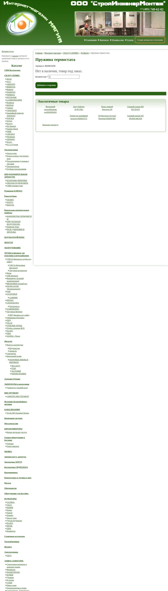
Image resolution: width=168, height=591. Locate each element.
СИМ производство (15, 186)
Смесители (11, 353)
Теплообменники (11, 541)
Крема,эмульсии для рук (17, 432)
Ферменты (11, 569)
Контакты (104, 40)
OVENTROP (12, 294)
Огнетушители (13, 446)
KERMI (10, 507)
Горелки (10, 444)
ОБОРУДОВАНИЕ (12, 248)
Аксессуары (12, 153)
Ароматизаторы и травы (16, 588)
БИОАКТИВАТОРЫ (13, 429)
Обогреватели (10, 488)
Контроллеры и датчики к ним (17, 478)
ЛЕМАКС (11, 139)
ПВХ (9, 333)
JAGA (9, 505)
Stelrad (9, 513)
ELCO (9, 142)
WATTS (10, 202)
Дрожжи (10, 577)
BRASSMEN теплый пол (17, 283)
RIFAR (9, 526)
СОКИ (9, 583)
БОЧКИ (10, 575)
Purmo (9, 510)
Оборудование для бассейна (16, 493)
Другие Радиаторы (14, 520)
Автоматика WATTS (13, 462)
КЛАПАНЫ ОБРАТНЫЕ (17, 180)
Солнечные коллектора (14, 536)
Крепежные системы (13, 418)
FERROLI (11, 95)
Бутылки (10, 580)
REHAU (10, 300)
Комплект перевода (50, 125)
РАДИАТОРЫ (10, 499)
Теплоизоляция (11, 150)
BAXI (9, 79)
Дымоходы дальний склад (17, 388)
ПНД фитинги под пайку (19, 315)
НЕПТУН (8, 242)
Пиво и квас (12, 585)
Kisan (9, 273)
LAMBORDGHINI (14, 100)
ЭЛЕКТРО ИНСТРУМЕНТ (18, 396)
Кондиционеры (11, 472)
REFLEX (10, 205)
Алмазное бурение (12, 379)
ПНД (9, 320)
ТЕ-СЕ (9, 323)
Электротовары (11, 552)
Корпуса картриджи (15, 345)
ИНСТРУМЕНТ (11, 393)
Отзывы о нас (118, 40)
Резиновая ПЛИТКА (13, 191)
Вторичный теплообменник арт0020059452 (50, 109)
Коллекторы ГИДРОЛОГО (16, 467)
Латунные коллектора (18, 270)
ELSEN (10, 331)
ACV (9, 81)
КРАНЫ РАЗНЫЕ (19, 374)
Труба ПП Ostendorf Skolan (18, 413)
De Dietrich (11, 126)
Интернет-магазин (52, 53)
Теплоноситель (13, 166)
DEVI (9, 555)
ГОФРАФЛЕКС (13, 309)
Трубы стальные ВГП (15, 328)
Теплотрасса (14, 306)
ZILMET (10, 200)
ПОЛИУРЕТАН (13, 572)
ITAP (14, 368)
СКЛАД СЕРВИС (71, 53)
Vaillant (10, 108)
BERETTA (11, 87)
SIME (9, 131)
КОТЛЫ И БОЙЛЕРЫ (14, 237)
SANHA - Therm (13, 336)
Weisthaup (11, 137)
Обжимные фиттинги (15, 318)
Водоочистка (14, 348)
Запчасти (13, 351)
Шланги (8, 547)
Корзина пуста (8, 51)
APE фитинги (12, 276)
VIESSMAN (12, 110)
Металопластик (11, 423)
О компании (91, 40)
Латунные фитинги (14, 311)
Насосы (7, 483)
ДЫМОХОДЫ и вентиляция (16, 384)
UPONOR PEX (13, 303)
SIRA (9, 528)
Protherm (85, 53)
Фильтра (8, 341)
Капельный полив (14, 356)
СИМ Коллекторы (12, 70)
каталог (15, 56)
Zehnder (10, 515)
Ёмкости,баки (10, 196)
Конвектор (11, 531)
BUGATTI (16, 366)
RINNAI (10, 105)
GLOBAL (11, 502)
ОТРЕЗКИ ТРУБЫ (14, 325)
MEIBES (8, 451)
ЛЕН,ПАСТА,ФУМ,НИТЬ (17, 183)
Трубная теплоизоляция (16, 169)
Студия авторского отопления (150, 40)
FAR (8, 291)
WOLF (9, 121)
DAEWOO (11, 92)
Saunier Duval (12, 129)
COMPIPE (13, 297)
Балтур (9, 123)
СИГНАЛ (11, 134)
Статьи (130, 40)
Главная (38, 53)
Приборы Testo (13, 227)
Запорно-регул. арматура (15, 457)
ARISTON (11, 84)
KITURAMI (11, 97)
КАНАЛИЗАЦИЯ (12, 409)
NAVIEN (10, 118)
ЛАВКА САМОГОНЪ (13, 561)
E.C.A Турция (12, 144)
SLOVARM (16, 371)
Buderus (10, 89)
